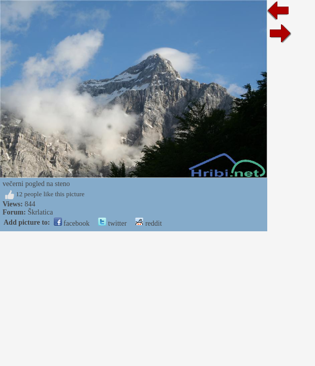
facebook (72, 223)
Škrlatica (40, 212)
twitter (112, 223)
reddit (148, 223)
